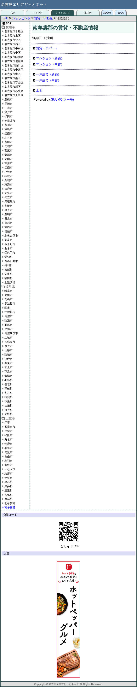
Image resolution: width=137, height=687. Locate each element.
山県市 (8, 350)
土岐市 (8, 337)
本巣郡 (8, 401)
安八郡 (8, 392)
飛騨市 (8, 358)
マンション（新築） (50, 58)
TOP (12, 12)
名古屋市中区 (12, 52)
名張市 (8, 447)
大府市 (8, 188)
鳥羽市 (8, 460)
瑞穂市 (8, 354)
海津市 (8, 375)
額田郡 (8, 278)
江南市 (8, 167)
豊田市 (8, 142)
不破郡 (8, 388)
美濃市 (8, 316)
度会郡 (8, 499)
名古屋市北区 (12, 39)
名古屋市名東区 (13, 90)
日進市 (8, 218)
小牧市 (8, 171)
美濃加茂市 (11, 333)
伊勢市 (8, 430)
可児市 (8, 346)
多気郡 (8, 494)
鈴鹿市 (8, 443)
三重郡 (8, 490)
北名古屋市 (11, 235)
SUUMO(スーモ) (62, 99)
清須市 (8, 231)
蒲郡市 (8, 154)
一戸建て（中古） (48, 80)
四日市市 (9, 426)
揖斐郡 (8, 397)
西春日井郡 (11, 261)
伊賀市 (8, 477)
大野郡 (8, 414)
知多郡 (8, 273)
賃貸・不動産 (43, 18)
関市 (7, 307)
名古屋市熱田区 (13, 65)
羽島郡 (8, 380)
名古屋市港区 (12, 73)
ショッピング (63, 12)
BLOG (120, 12)
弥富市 (8, 239)
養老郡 (8, 384)
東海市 (8, 184)
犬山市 (8, 159)
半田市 (8, 116)
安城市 (8, 146)
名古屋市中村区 (13, 48)
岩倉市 (8, 210)
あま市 (8, 248)
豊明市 (8, 214)
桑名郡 (8, 482)
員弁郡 (8, 486)
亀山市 (8, 456)
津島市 (8, 129)
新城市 (8, 180)
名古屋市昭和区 (13, 56)
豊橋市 (8, 99)
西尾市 (8, 150)
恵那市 (8, 329)
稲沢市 (8, 176)
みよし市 (9, 244)
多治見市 (9, 303)
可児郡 (8, 409)
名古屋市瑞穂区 (13, 61)
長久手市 (9, 252)
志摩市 (8, 473)
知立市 (8, 197)
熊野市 (8, 465)
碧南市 (8, 133)
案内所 (87, 12)
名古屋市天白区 (13, 95)
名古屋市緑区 (12, 86)
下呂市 (8, 371)
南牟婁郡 (9, 507)
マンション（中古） (50, 64)
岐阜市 (8, 290)
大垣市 (8, 295)
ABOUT (107, 12)
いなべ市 (9, 469)
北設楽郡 (9, 282)
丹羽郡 (8, 265)
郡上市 (8, 367)
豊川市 (8, 124)
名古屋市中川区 (13, 69)
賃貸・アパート (47, 48)
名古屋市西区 (12, 44)
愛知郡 (8, 256)
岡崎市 (8, 103)
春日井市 (9, 120)
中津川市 (9, 312)
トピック (37, 12)
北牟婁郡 (9, 503)
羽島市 (8, 324)
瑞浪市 (8, 320)
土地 (39, 90)
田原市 (8, 222)
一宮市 (8, 107)
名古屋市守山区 (13, 82)
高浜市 (8, 205)
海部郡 (8, 269)
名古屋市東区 (12, 35)
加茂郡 (8, 405)
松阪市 (8, 435)
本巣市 (8, 363)
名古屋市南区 (12, 78)
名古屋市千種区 (13, 31)
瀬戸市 (8, 112)
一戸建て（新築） (48, 74)
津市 (7, 422)
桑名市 (8, 439)
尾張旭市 (9, 201)
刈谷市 (8, 137)
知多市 (8, 193)
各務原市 (9, 341)
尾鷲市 (8, 452)
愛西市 (8, 227)
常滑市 (8, 163)
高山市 (8, 299)
